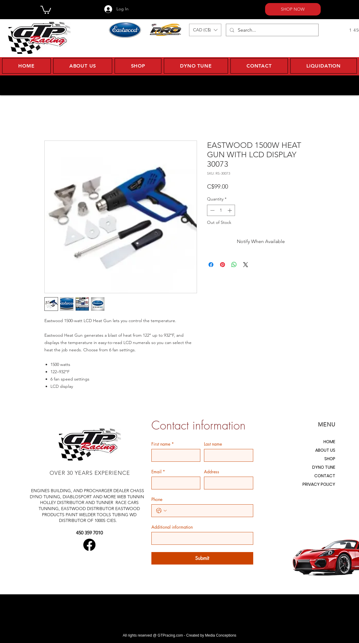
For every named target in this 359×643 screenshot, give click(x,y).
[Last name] (226, 455)
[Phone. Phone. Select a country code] (161, 510)
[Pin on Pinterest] (222, 264)
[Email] (174, 483)
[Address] (226, 483)
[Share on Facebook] (211, 264)
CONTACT (324, 476)
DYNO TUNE (323, 467)
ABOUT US (325, 450)
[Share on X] (245, 264)
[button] (45, 9)
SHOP (329, 459)
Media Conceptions (220, 635)
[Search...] (271, 30)
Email (158, 471)
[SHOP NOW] (293, 9)
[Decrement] (212, 210)
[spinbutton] (221, 210)
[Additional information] (200, 538)
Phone (156, 499)
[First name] (174, 455)
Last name (213, 444)
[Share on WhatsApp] (234, 264)
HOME (329, 442)
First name (162, 444)
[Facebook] (89, 545)
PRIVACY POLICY (318, 484)
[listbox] (205, 30)
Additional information (172, 527)
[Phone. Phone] (208, 511)
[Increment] (230, 210)
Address (211, 471)
